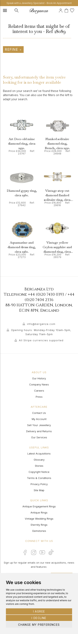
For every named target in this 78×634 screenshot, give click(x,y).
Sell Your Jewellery (39, 425)
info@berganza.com (41, 323)
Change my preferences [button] (39, 624)
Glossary (39, 459)
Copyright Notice (39, 471)
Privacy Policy (39, 484)
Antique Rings (39, 512)
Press (39, 396)
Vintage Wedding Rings (39, 518)
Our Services (39, 437)
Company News (39, 384)
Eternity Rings (39, 524)
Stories (39, 465)
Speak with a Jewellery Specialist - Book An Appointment (39, 3)
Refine (13, 49)
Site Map (39, 490)
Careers (39, 390)
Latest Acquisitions (39, 453)
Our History (39, 378)
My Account (39, 419)
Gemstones (39, 530)
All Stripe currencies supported (41, 340)
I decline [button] (39, 618)
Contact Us (39, 412)
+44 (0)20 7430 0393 (46, 294)
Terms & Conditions (39, 478)
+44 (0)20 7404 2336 (49, 297)
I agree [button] (39, 611)
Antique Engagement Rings (39, 506)
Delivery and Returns (39, 431)
